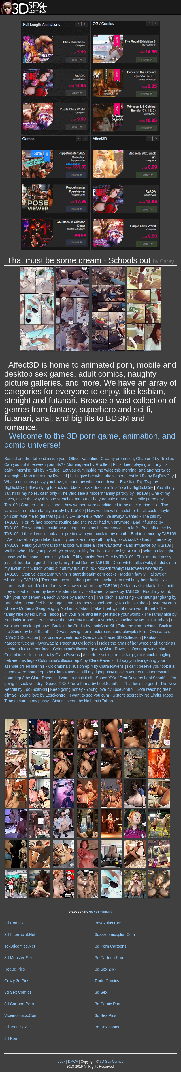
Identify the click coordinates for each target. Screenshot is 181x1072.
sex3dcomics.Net (19, 946)
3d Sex (101, 992)
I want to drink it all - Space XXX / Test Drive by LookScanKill (113, 677)
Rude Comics (107, 980)
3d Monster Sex (18, 957)
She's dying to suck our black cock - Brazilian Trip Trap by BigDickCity (90, 487)
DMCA (73, 1062)
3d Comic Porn (108, 1004)
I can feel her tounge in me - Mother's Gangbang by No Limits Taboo (87, 603)
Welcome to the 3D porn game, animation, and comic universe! (90, 440)
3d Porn (11, 1038)
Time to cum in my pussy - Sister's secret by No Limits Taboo (58, 701)
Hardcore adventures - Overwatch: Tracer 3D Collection (91, 637)
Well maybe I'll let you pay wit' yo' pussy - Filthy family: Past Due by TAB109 (72, 551)
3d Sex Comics (17, 992)
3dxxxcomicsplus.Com (115, 934)
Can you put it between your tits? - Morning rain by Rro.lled (57, 464)
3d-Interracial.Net (19, 934)
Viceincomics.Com (20, 1015)
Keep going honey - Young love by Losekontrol (91, 689)
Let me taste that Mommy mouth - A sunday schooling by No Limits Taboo (102, 620)
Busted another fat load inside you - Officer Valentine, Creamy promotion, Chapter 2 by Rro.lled (89, 458)
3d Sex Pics (105, 1015)
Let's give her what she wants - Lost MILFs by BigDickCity (122, 476)
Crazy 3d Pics (16, 980)
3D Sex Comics (111, 1062)
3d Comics (13, 923)
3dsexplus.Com (109, 923)
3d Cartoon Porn (110, 957)
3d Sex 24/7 (105, 969)
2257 (61, 1062)
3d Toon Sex (15, 1027)
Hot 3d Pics (14, 969)
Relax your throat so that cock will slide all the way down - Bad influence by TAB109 (96, 545)
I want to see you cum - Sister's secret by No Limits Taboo (121, 695)
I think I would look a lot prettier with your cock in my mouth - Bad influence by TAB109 (99, 533)
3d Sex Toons (107, 1027)
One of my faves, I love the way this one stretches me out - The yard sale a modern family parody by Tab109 (87, 499)
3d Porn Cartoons (111, 946)
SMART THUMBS (100, 912)
